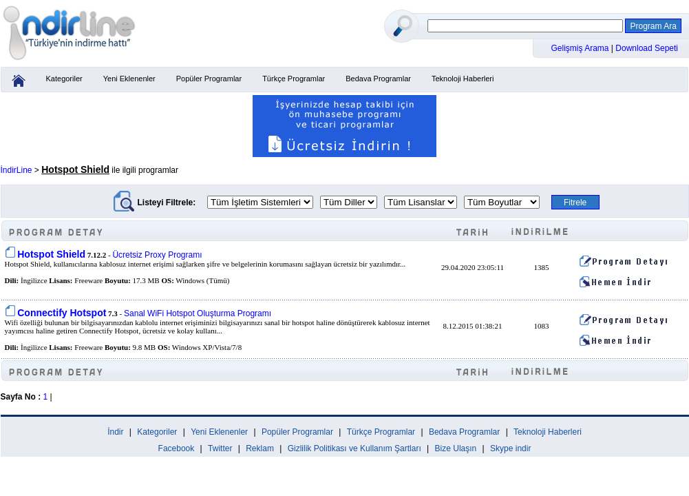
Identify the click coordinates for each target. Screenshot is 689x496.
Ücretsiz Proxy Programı (157, 255)
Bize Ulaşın (456, 448)
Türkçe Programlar (293, 78)
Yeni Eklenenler (129, 78)
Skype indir (510, 448)
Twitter (220, 448)
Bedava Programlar (378, 78)
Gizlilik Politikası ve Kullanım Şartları (354, 448)
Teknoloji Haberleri (463, 78)
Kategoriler (64, 78)
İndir (115, 432)
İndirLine (16, 170)
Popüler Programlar (209, 78)
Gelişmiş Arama (581, 48)
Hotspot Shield (51, 254)
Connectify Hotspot (61, 312)
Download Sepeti (646, 48)
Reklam (260, 448)
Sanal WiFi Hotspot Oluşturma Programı (197, 313)
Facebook (176, 448)
